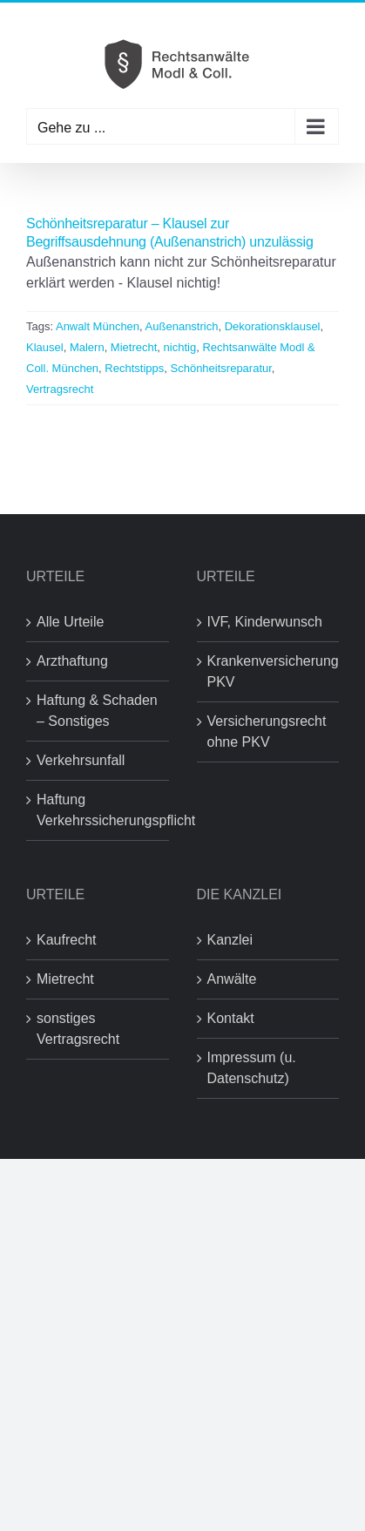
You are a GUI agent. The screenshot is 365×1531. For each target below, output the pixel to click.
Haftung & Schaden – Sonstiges (97, 710)
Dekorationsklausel (273, 326)
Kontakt (230, 1018)
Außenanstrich (182, 326)
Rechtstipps (134, 368)
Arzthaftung (72, 661)
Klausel (45, 347)
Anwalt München (97, 326)
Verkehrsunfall (81, 760)
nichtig (180, 347)
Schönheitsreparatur (221, 368)
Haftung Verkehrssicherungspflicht (98, 810)
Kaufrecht (66, 939)
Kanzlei (230, 939)
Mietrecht (134, 347)
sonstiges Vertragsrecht (78, 1029)
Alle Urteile (70, 621)
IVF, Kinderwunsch (265, 621)
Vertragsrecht (59, 389)
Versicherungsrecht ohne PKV (267, 731)
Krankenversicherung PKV (269, 671)
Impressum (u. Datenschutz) (251, 1068)
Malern (87, 347)
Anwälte (232, 979)
